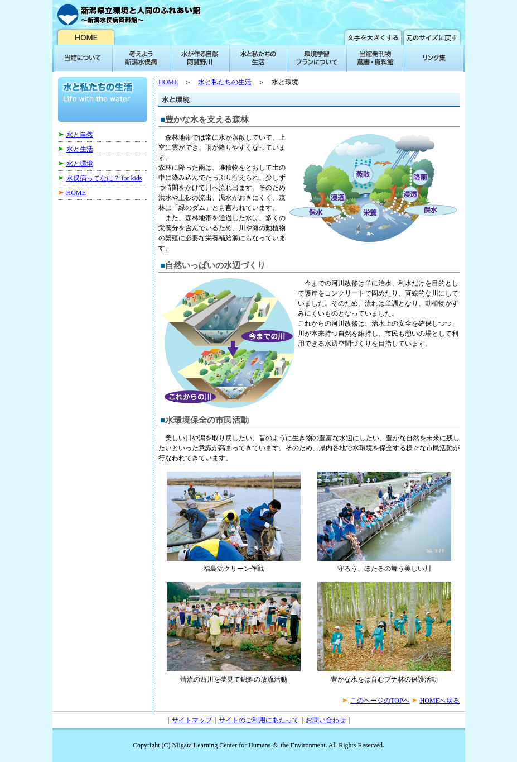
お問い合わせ (326, 720)
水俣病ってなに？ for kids (104, 178)
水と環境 (79, 164)
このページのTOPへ (379, 700)
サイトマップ (192, 720)
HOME (76, 193)
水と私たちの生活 (225, 82)
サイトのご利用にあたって (259, 720)
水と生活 (79, 149)
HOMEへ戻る (440, 700)
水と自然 (79, 135)
